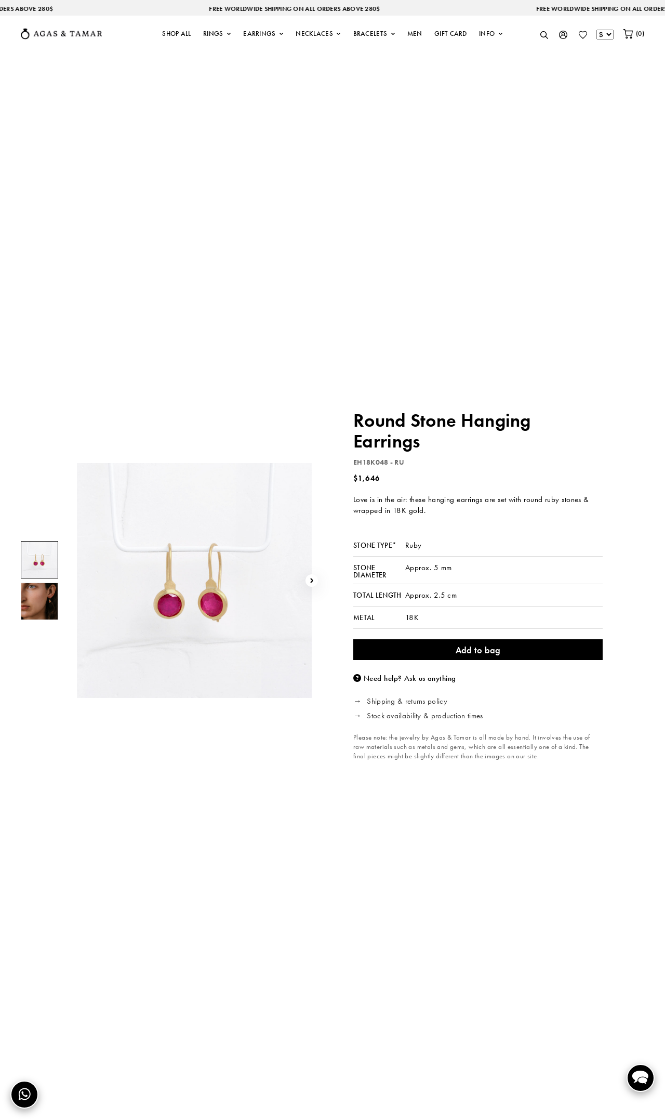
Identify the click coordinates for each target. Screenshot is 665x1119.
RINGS (217, 33)
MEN (414, 33)
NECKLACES (318, 33)
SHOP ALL (176, 33)
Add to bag (478, 650)
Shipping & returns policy (407, 701)
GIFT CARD (450, 33)
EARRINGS (263, 33)
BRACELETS (374, 33)
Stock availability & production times (425, 716)
